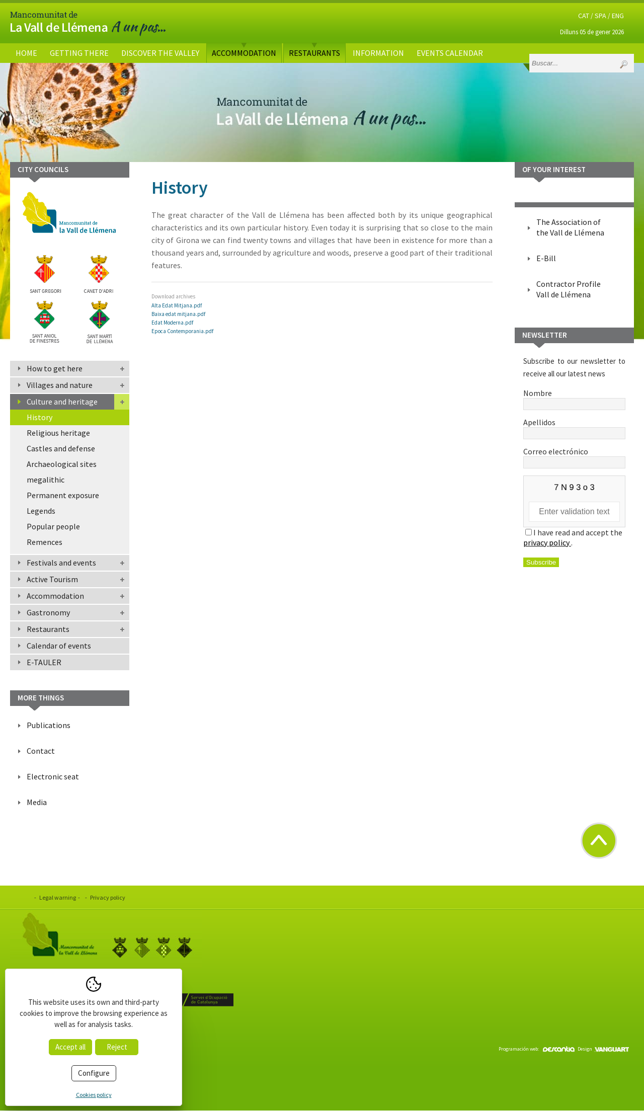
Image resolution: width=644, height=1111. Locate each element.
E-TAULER (44, 662)
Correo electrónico (574, 456)
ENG (618, 15)
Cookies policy (94, 1094)
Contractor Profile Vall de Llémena (568, 289)
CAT (583, 15)
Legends (41, 511)
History (39, 417)
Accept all (70, 1047)
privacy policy (547, 542)
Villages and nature (60, 385)
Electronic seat (53, 776)
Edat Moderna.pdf (172, 322)
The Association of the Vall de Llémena (570, 227)
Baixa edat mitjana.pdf (178, 314)
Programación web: (537, 1049)
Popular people (53, 526)
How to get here (55, 368)
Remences (44, 542)
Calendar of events (59, 646)
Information (378, 53)
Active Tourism (52, 579)
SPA (600, 15)
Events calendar (450, 53)
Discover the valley (160, 53)
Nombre (574, 398)
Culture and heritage (62, 401)
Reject (117, 1047)
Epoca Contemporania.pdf (182, 331)
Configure (94, 1073)
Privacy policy (107, 897)
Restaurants (314, 53)
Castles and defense (61, 448)
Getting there (79, 53)
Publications (48, 725)
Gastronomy (48, 612)
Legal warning (57, 897)
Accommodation (244, 53)
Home (26, 53)
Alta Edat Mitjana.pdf (176, 305)
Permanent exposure (63, 495)
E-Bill (546, 258)
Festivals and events (61, 563)
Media (37, 802)
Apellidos (574, 427)
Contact (41, 751)
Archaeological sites (62, 464)
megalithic (45, 479)
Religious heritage (58, 433)
